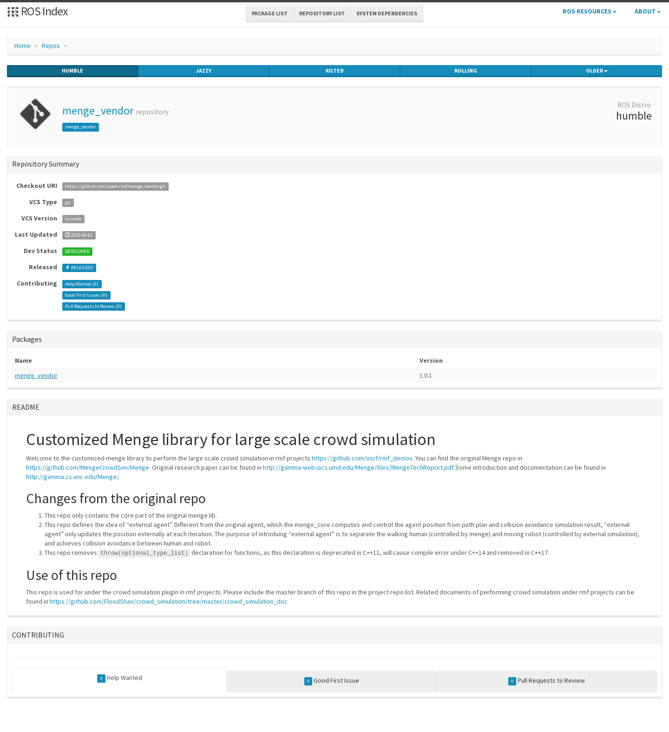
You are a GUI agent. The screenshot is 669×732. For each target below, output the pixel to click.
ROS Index (37, 11)
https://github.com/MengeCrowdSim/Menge (87, 467)
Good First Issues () (86, 295)
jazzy (203, 70)
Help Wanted (119, 678)
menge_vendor (97, 110)
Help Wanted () (81, 284)
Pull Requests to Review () (93, 306)
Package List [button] (270, 13)
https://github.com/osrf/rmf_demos (362, 458)
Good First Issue (332, 680)
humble (72, 70)
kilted (335, 70)
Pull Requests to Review (546, 680)
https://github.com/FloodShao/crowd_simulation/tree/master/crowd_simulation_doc (169, 601)
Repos (51, 45)
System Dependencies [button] (386, 13)
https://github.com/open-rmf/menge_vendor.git (115, 186)
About (648, 11)
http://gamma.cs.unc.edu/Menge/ (72, 476)
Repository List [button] (322, 13)
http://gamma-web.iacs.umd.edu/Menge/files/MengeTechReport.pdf (358, 467)
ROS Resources (590, 11)
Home (22, 45)
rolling (465, 70)
